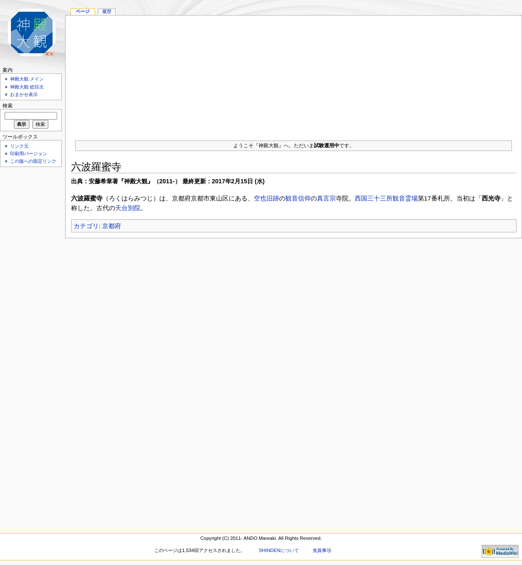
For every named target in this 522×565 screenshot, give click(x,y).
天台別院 (127, 207)
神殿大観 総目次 (27, 86)
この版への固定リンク (33, 161)
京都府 (111, 225)
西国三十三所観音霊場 (386, 198)
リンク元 (19, 145)
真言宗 (326, 198)
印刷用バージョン (28, 153)
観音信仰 (298, 198)
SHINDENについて (279, 550)
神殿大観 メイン (27, 78)
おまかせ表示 (24, 94)
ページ (83, 11)
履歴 (106, 11)
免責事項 (322, 550)
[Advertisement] (293, 74)
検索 (8, 105)
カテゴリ (86, 225)
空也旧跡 (266, 198)
